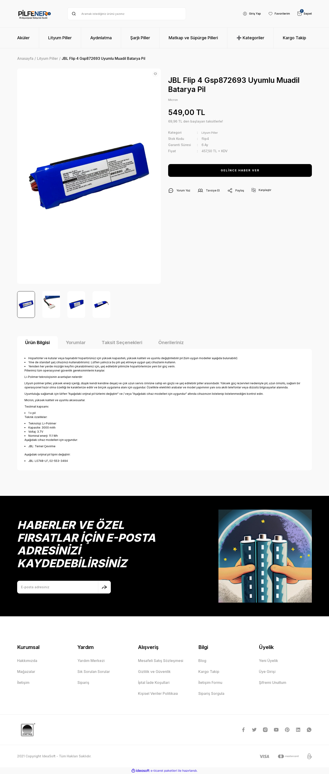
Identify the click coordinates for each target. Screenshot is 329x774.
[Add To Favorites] (155, 74)
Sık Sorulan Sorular (93, 671)
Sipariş (83, 682)
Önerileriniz (171, 342)
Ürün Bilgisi (37, 342)
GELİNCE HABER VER (240, 171)
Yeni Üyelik (268, 660)
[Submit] (104, 587)
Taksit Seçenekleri (122, 342)
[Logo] (34, 13)
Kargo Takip (208, 671)
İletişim (23, 682)
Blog (202, 660)
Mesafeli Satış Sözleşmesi (160, 660)
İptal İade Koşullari (154, 682)
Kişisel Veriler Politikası (158, 693)
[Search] (126, 13)
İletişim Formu (210, 682)
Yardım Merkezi (91, 660)
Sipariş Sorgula (211, 693)
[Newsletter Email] (64, 587)
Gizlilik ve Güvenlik (154, 671)
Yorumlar (76, 342)
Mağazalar (26, 671)
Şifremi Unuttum (272, 682)
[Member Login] (247, 13)
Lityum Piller (211, 133)
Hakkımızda (27, 660)
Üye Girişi (267, 671)
